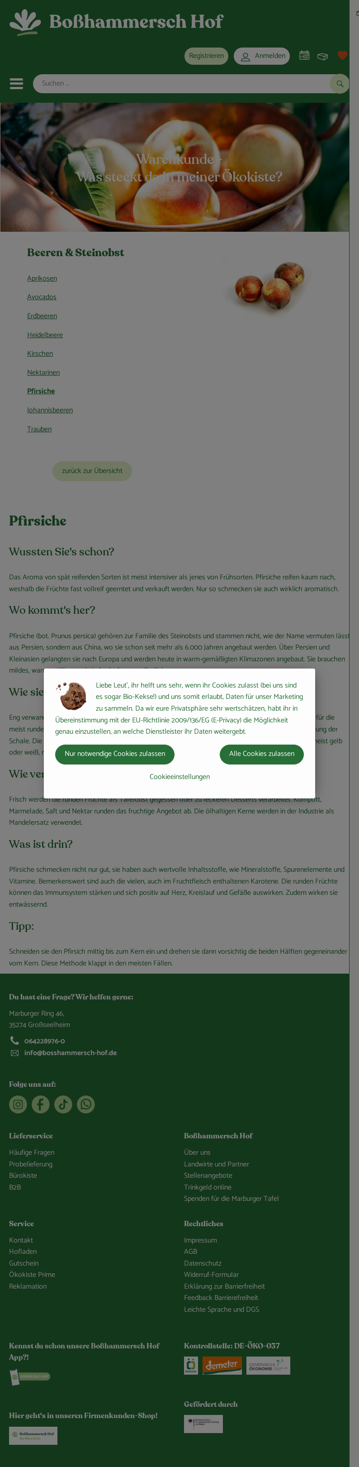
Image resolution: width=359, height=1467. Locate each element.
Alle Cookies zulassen (261, 754)
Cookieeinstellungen (180, 777)
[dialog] (179, 733)
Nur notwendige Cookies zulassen (115, 754)
